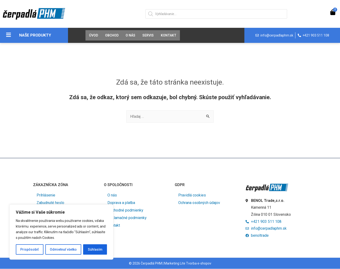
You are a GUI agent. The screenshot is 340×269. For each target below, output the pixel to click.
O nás (130, 35)
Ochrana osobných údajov (199, 202)
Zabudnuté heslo (50, 202)
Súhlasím (95, 249)
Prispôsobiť (29, 249)
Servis (148, 35)
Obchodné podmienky (125, 210)
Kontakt (168, 35)
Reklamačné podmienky (127, 218)
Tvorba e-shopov (198, 263)
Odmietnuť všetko (63, 249)
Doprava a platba (121, 202)
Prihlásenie (46, 195)
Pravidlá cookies (192, 195)
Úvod (93, 35)
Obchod (112, 35)
